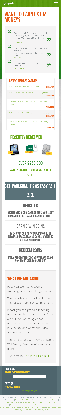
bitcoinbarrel (19, 68)
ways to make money (53, 407)
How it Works (25, 402)
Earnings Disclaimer (36, 356)
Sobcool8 (18, 42)
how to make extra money (19, 405)
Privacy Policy (19, 400)
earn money (18, 410)
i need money (28, 410)
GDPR (28, 400)
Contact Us (40, 402)
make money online (42, 410)
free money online (12, 407)
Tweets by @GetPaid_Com (29, 391)
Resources (5, 405)
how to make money (27, 407)
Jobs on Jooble (50, 402)
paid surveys (40, 407)
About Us (54, 400)
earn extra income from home (40, 405)
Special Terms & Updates (41, 400)
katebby (17, 57)
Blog (33, 402)
